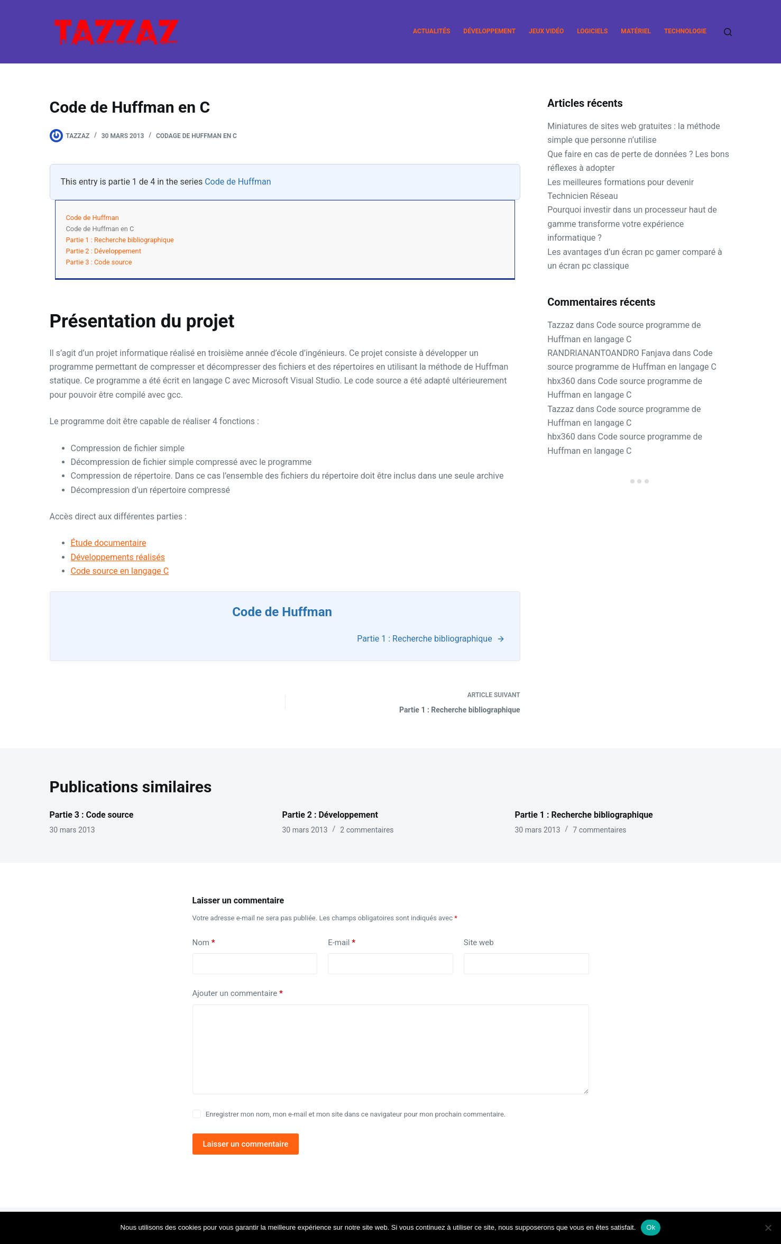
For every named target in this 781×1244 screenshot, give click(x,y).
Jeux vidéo (546, 31)
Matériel (636, 31)
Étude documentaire (108, 543)
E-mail (341, 942)
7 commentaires (599, 830)
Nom (203, 942)
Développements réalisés (118, 557)
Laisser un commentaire (246, 1144)
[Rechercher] (728, 32)
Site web (479, 942)
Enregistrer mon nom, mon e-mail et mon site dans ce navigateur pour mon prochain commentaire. (356, 1114)
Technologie (685, 31)
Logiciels (592, 31)
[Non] (767, 1227)
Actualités (431, 31)
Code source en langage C (120, 571)
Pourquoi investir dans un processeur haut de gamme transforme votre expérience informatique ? (632, 224)
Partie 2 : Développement (103, 251)
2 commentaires (366, 830)
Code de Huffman (238, 182)
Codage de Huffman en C (196, 136)
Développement (489, 31)
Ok (650, 1227)
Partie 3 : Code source (99, 262)
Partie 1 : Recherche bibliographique (120, 240)
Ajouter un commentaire (237, 993)
